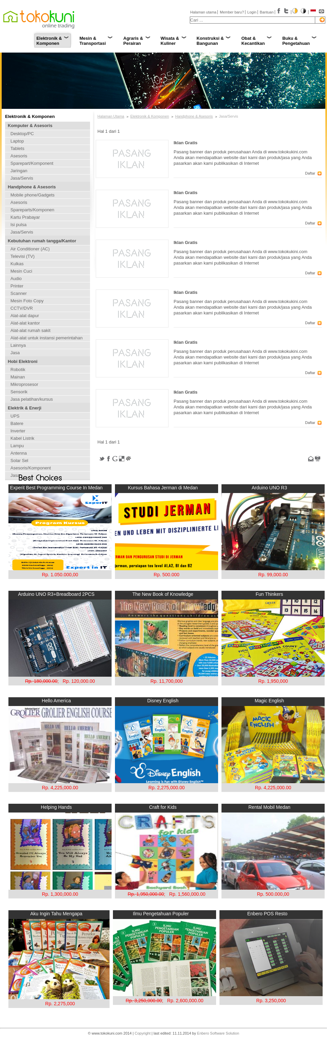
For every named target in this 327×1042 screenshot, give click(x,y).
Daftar (310, 173)
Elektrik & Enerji (24, 407)
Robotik (17, 369)
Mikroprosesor (24, 384)
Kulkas (17, 263)
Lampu (17, 445)
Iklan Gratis (186, 142)
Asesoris (18, 155)
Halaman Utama (110, 116)
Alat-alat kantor (25, 323)
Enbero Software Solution (218, 1033)
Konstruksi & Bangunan (210, 41)
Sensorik (19, 391)
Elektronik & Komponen (49, 41)
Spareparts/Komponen (32, 209)
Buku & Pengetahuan (296, 41)
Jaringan (18, 170)
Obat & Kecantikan (253, 41)
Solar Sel (19, 460)
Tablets (17, 148)
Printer (16, 285)
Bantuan (267, 12)
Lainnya (18, 345)
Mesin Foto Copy (26, 300)
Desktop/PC (22, 133)
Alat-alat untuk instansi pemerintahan (46, 337)
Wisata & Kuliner (169, 41)
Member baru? (232, 12)
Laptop (17, 141)
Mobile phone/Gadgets (32, 194)
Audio (16, 278)
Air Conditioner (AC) (30, 248)
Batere (16, 423)
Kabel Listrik (22, 438)
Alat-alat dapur (24, 315)
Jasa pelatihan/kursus (31, 399)
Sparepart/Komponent (31, 163)
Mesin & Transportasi (93, 41)
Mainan (17, 376)
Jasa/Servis (21, 178)
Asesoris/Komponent (30, 467)
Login (252, 12)
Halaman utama (203, 12)
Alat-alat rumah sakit (30, 330)
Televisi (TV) (22, 256)
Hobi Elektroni (22, 361)
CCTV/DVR (21, 308)
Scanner (18, 293)
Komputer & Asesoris (30, 125)
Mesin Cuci (21, 271)
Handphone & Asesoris (32, 186)
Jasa (15, 352)
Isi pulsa (18, 224)
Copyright (142, 1033)
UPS (15, 416)
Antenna (18, 453)
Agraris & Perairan (133, 41)
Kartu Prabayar (25, 217)
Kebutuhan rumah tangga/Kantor (42, 240)
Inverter (17, 430)
